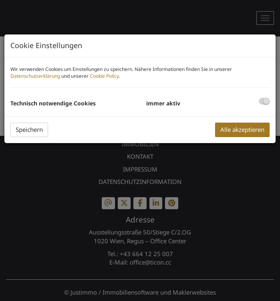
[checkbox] (264, 101)
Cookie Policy (104, 76)
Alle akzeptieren (242, 129)
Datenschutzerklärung (35, 76)
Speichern (29, 129)
